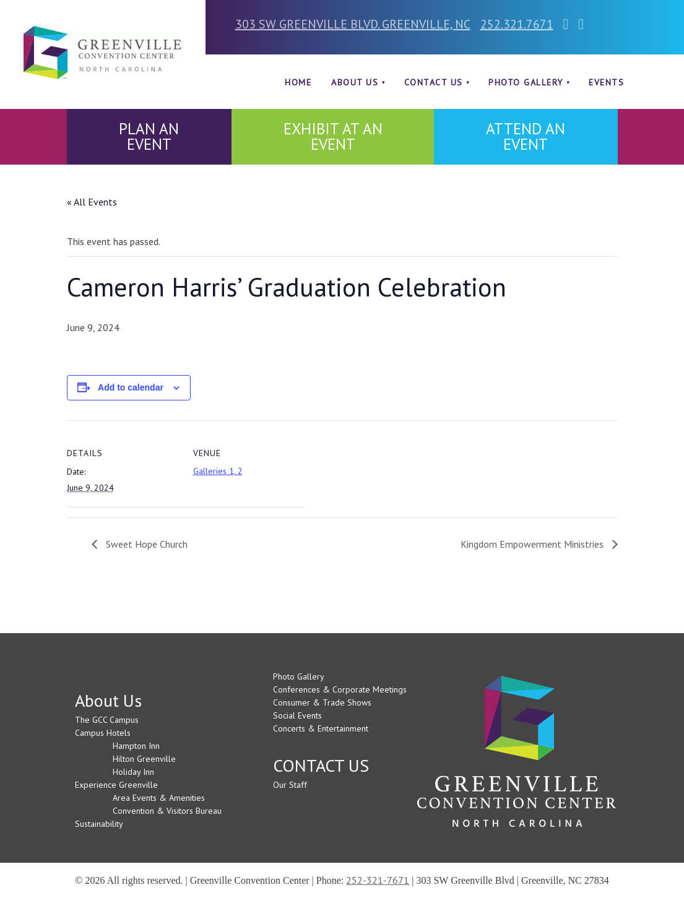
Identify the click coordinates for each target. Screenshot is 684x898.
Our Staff (290, 784)
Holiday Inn (133, 771)
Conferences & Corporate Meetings (340, 689)
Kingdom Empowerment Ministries (533, 544)
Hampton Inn (136, 745)
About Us (354, 82)
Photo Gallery (525, 82)
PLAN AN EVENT (149, 136)
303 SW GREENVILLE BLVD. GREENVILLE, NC (352, 24)
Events (606, 82)
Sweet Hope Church (145, 544)
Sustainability (99, 823)
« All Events (92, 202)
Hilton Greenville (144, 758)
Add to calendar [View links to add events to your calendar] (130, 387)
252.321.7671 (516, 24)
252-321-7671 (377, 880)
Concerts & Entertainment (320, 728)
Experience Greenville (116, 784)
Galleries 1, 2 (218, 471)
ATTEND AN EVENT (525, 136)
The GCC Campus (107, 719)
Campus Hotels (103, 732)
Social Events (297, 715)
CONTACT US (433, 82)
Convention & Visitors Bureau (167, 810)
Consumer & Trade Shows (322, 702)
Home (298, 82)
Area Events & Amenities (159, 797)
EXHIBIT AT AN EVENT (333, 136)
